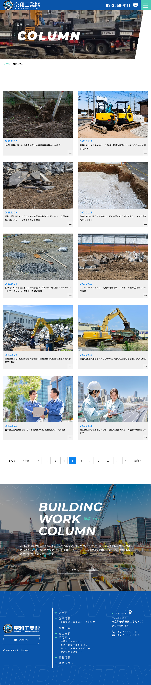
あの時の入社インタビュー (75, 648)
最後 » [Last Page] (138, 460)
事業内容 (65, 627)
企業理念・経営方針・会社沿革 (78, 622)
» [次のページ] (125, 460)
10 (108, 460)
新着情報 (65, 657)
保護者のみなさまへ (72, 641)
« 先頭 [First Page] (26, 460)
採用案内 (65, 637)
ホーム (63, 612)
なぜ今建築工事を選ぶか (74, 644)
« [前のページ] (38, 460)
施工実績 (65, 633)
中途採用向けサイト (72, 651)
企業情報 (65, 618)
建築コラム (66, 663)
